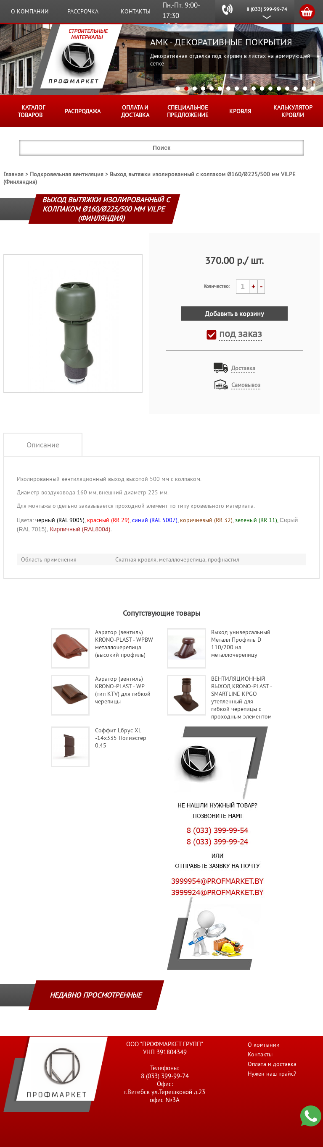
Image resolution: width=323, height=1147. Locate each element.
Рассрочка (82, 11)
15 (296, 88)
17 (312, 88)
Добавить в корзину (234, 313)
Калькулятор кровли (292, 111)
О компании (30, 11)
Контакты (136, 11)
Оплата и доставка (135, 111)
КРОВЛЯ (240, 111)
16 (304, 88)
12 (270, 88)
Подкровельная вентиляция (66, 174)
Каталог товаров (31, 111)
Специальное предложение (188, 111)
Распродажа (83, 111)
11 (262, 88)
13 (279, 88)
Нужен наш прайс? (272, 1073)
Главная (13, 174)
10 (254, 88)
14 (287, 88)
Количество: (217, 286)
